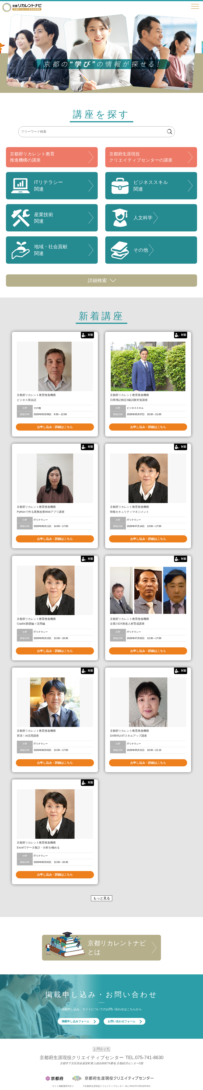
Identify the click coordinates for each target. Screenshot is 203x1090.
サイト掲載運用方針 (62, 1086)
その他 (128, 250)
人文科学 (130, 217)
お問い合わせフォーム (121, 1021)
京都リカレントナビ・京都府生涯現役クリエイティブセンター (22, 7)
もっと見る (101, 898)
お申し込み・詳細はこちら (55, 427)
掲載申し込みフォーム (75, 1021)
